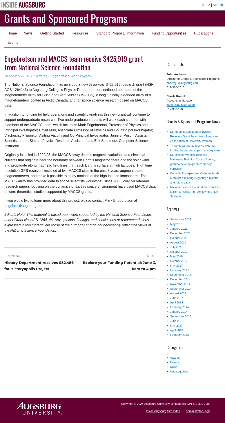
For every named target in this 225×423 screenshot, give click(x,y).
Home (12, 33)
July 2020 (176, 247)
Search (218, 5)
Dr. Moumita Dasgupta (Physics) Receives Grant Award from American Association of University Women (194, 136)
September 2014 (180, 288)
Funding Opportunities (169, 33)
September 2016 (180, 274)
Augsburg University (157, 403)
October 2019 (178, 251)
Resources (80, 33)
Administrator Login (198, 411)
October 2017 (178, 261)
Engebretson (60, 76)
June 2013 (176, 321)
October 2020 (178, 238)
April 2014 (176, 302)
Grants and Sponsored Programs (65, 18)
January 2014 (178, 311)
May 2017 (176, 265)
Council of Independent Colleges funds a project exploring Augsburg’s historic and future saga (194, 178)
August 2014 (178, 293)
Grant (75, 76)
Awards (41, 76)
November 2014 (180, 284)
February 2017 (179, 270)
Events (12, 42)
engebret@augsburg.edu (23, 206)
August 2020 (178, 242)
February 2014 (179, 307)
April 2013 (176, 330)
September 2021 (180, 219)
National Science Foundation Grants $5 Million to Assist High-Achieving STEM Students (195, 191)
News (28, 33)
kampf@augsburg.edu (181, 104)
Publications (203, 33)
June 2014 (176, 298)
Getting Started (52, 33)
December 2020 (180, 233)
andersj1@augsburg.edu (182, 83)
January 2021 (178, 228)
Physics (85, 76)
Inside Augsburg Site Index (163, 411)
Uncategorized (179, 371)
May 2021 (176, 224)
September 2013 (180, 316)
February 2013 (179, 334)
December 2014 (180, 279)
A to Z (206, 5)
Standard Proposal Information (120, 33)
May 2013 (176, 325)
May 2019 (176, 256)
